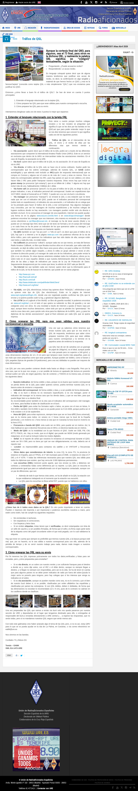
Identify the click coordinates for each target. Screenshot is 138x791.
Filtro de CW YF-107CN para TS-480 (119, 392)
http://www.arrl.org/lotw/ (29, 285)
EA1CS (110, 309)
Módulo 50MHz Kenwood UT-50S (120, 379)
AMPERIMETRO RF (115, 367)
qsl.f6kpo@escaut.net (38, 221)
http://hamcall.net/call (28, 277)
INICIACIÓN (30, 28)
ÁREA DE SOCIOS (72, 28)
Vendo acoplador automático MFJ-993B (120, 405)
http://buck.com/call (27, 280)
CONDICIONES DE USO (79, 780)
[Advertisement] (117, 208)
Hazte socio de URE (25, 2)
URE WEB (7, 34)
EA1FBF (111, 353)
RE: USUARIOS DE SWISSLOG (118, 320)
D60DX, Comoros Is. (113, 313)
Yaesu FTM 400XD (115, 429)
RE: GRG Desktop (112, 271)
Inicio (15, 38)
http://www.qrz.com (27, 274)
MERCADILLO (119, 28)
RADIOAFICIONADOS (49, 28)
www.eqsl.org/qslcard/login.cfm (24, 295)
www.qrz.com (53, 235)
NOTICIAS (89, 28)
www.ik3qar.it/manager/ (74, 216)
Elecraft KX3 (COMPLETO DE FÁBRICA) (120, 456)
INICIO (6, 28)
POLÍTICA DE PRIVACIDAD (123, 780)
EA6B (110, 294)
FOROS (103, 28)
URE (17, 28)
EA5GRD (111, 279)
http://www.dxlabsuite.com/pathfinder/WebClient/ (39, 282)
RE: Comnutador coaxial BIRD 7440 (120, 345)
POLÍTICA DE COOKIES (102, 783)
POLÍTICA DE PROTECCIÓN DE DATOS (100, 780)
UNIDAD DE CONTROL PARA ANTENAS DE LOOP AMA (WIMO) (120, 442)
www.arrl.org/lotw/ (21, 303)
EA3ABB (111, 340)
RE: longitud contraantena (116, 333)
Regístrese (9, 2)
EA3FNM (111, 328)
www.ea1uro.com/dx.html (48, 216)
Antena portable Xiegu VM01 (120, 418)
